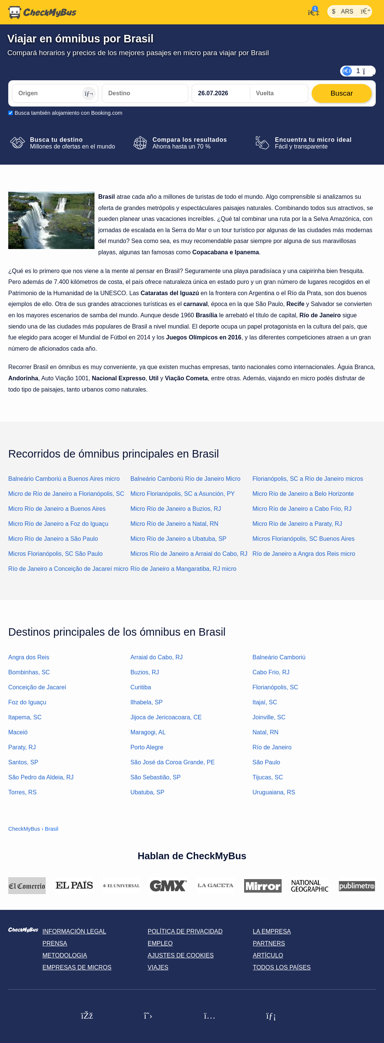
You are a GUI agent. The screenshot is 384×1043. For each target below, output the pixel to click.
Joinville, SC (268, 717)
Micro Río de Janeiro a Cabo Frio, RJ (301, 509)
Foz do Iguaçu (27, 702)
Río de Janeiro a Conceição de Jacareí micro (68, 569)
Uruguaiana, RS (273, 792)
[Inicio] (42, 12)
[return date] (279, 93)
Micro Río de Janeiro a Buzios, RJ (175, 509)
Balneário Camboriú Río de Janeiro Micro (185, 479)
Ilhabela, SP (146, 702)
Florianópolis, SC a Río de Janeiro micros (307, 479)
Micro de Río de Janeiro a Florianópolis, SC (66, 494)
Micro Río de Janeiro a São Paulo (53, 539)
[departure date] (221, 93)
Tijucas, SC (267, 777)
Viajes (158, 967)
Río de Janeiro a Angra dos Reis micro (303, 554)
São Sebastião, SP (155, 777)
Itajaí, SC (264, 702)
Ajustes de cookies (181, 955)
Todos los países (281, 967)
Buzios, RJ (144, 672)
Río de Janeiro (271, 747)
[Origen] (55, 93)
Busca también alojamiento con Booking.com (68, 113)
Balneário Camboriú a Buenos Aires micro (64, 479)
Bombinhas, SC (29, 672)
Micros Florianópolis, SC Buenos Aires (303, 539)
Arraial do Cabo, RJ (156, 657)
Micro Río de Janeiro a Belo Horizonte (303, 494)
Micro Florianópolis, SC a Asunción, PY (182, 494)
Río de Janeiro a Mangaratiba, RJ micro (183, 569)
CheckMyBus (24, 829)
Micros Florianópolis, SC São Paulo (55, 554)
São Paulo (266, 762)
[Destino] (145, 93)
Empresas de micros (76, 967)
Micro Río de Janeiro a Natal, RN (174, 524)
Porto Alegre (147, 747)
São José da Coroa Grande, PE (172, 762)
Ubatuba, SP (147, 792)
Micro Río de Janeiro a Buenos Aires (57, 509)
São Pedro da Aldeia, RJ (41, 777)
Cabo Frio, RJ (271, 672)
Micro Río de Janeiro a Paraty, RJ (297, 524)
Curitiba (140, 687)
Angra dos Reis (28, 657)
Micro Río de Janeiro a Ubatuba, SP (178, 539)
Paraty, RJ (22, 747)
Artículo (268, 955)
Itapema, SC (25, 717)
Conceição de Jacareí (37, 687)
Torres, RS (22, 792)
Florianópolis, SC (275, 687)
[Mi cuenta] (311, 12)
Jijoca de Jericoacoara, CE (166, 717)
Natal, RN (265, 732)
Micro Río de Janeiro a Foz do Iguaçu (58, 524)
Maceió (18, 732)
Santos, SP (23, 762)
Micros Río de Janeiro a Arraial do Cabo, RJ (189, 554)
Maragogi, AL (148, 732)
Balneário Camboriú (278, 657)
